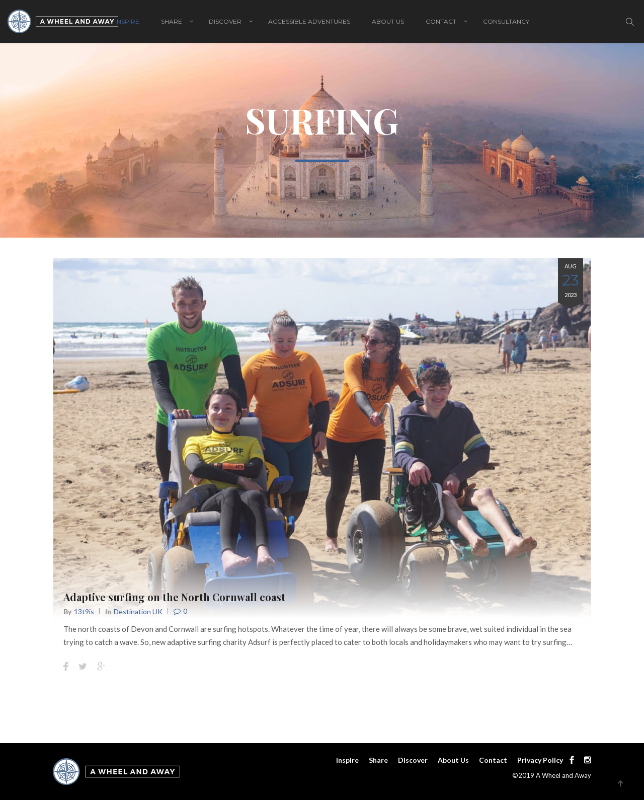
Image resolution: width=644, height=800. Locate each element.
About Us (388, 21)
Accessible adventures (309, 21)
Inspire (127, 21)
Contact (441, 21)
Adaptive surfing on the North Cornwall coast (174, 597)
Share (171, 21)
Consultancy (506, 21)
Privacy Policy (540, 760)
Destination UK (138, 611)
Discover (225, 21)
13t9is (84, 611)
